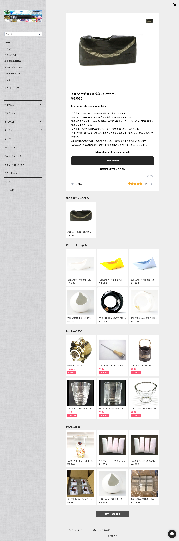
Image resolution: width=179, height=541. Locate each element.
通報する (150, 176)
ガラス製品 (9, 122)
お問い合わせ (10, 55)
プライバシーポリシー (76, 530)
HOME (7, 43)
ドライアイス (9, 113)
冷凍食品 (8, 130)
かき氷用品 (9, 105)
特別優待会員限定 (12, 61)
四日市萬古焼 (10, 173)
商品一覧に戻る (112, 514)
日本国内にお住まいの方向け (112, 169)
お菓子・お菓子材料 (13, 156)
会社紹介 (8, 49)
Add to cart (112, 160)
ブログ (7, 80)
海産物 (7, 139)
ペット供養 (9, 190)
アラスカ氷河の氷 (12, 73)
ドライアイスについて (13, 67)
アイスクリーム (10, 147)
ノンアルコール (11, 182)
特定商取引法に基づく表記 (99, 530)
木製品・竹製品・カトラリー (16, 164)
